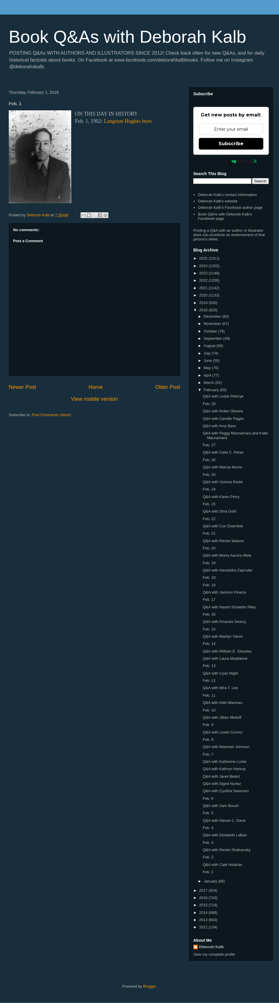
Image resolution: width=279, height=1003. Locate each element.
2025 (204, 258)
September (213, 338)
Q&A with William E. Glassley (227, 651)
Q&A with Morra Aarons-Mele (227, 555)
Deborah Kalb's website (217, 201)
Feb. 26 (209, 460)
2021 (204, 288)
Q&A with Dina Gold (219, 511)
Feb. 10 (209, 710)
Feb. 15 (209, 629)
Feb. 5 (208, 813)
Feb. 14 (209, 643)
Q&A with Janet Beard (221, 776)
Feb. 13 (209, 666)
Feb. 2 (208, 857)
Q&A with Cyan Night (220, 673)
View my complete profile (214, 954)
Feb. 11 (209, 695)
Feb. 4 (208, 828)
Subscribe (231, 143)
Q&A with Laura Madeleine (225, 658)
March (209, 382)
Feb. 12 (209, 680)
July (208, 353)
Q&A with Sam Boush (221, 806)
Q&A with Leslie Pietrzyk (223, 396)
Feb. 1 (208, 872)
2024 (204, 266)
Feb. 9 (208, 724)
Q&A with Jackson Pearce (224, 592)
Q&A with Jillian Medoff (222, 717)
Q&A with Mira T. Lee (220, 688)
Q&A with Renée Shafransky (226, 850)
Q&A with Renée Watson (223, 541)
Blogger (149, 986)
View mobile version (94, 399)
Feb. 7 (208, 754)
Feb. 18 (209, 577)
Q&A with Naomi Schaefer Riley (229, 607)
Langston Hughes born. (128, 121)
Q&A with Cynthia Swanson (225, 791)
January (211, 881)
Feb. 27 (209, 445)
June (208, 360)
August (210, 346)
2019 (204, 303)
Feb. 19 (209, 563)
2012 (204, 927)
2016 (204, 898)
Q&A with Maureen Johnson (226, 747)
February (212, 390)
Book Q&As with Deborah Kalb (127, 36)
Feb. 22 (209, 519)
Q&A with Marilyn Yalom (223, 636)
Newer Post (22, 387)
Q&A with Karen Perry (221, 497)
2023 (204, 273)
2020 (204, 295)
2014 (204, 912)
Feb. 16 (209, 614)
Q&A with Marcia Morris (222, 467)
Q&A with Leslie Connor (222, 732)
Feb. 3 (208, 842)
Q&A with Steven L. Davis (224, 820)
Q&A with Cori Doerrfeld (223, 526)
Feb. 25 (209, 474)
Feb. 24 (209, 489)
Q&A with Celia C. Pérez (223, 452)
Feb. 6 (208, 798)
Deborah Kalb (211, 947)
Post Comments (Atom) (51, 415)
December (213, 316)
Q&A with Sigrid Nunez (222, 783)
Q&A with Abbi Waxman (222, 702)
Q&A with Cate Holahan (222, 864)
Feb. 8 (208, 739)
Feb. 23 (209, 504)
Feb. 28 (209, 404)
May (208, 368)
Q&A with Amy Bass (219, 426)
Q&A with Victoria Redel (223, 482)
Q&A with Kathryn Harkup (224, 769)
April (208, 375)
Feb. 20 (209, 548)
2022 (204, 280)
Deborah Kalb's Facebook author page (230, 207)
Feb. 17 (209, 599)
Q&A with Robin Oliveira (223, 411)
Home (96, 387)
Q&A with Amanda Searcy (224, 621)
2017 (204, 890)
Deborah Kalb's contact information (227, 195)
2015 (204, 905)
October (211, 331)
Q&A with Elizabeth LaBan (225, 835)
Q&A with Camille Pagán (223, 418)
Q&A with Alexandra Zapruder (227, 570)
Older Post (167, 387)
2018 (204, 310)
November (213, 323)
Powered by (231, 161)
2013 (204, 920)
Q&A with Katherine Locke (224, 761)
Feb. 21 (209, 533)
